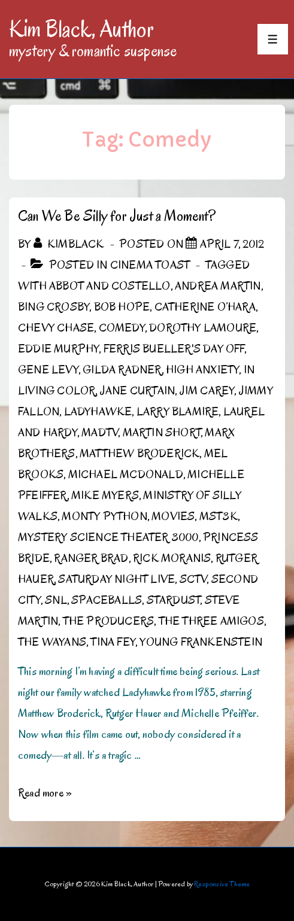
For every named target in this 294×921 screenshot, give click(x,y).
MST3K (218, 516)
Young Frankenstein (201, 642)
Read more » (45, 793)
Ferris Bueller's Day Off (174, 349)
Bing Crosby (53, 307)
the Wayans (52, 642)
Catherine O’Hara (205, 307)
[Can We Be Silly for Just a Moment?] (232, 244)
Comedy (122, 328)
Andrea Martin (218, 286)
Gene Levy (48, 370)
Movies (173, 516)
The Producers (108, 621)
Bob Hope (122, 307)
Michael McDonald (125, 474)
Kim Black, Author (81, 28)
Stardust (174, 600)
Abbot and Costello (110, 286)
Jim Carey (207, 391)
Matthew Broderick (139, 453)
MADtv (99, 432)
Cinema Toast (150, 265)
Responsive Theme (222, 884)
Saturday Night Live (116, 579)
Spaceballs (106, 600)
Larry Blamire (178, 412)
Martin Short (162, 432)
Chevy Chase (56, 328)
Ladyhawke (98, 412)
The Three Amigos (211, 621)
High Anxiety (202, 370)
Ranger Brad (91, 558)
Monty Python (104, 516)
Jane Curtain (137, 391)
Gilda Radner (122, 370)
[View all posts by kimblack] (70, 244)
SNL (56, 600)
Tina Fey (112, 642)
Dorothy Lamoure (202, 328)
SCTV (193, 579)
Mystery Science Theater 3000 (108, 537)
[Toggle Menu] (272, 39)
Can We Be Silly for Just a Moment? (117, 216)
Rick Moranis (172, 558)
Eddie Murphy (58, 349)
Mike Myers (105, 495)
